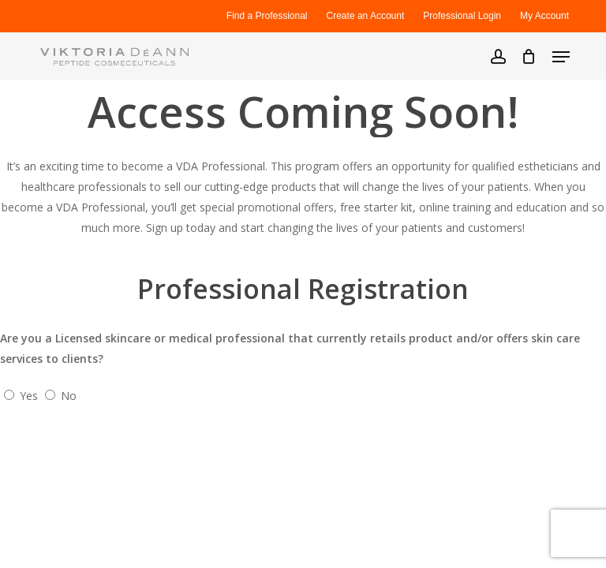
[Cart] (529, 56)
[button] (561, 57)
